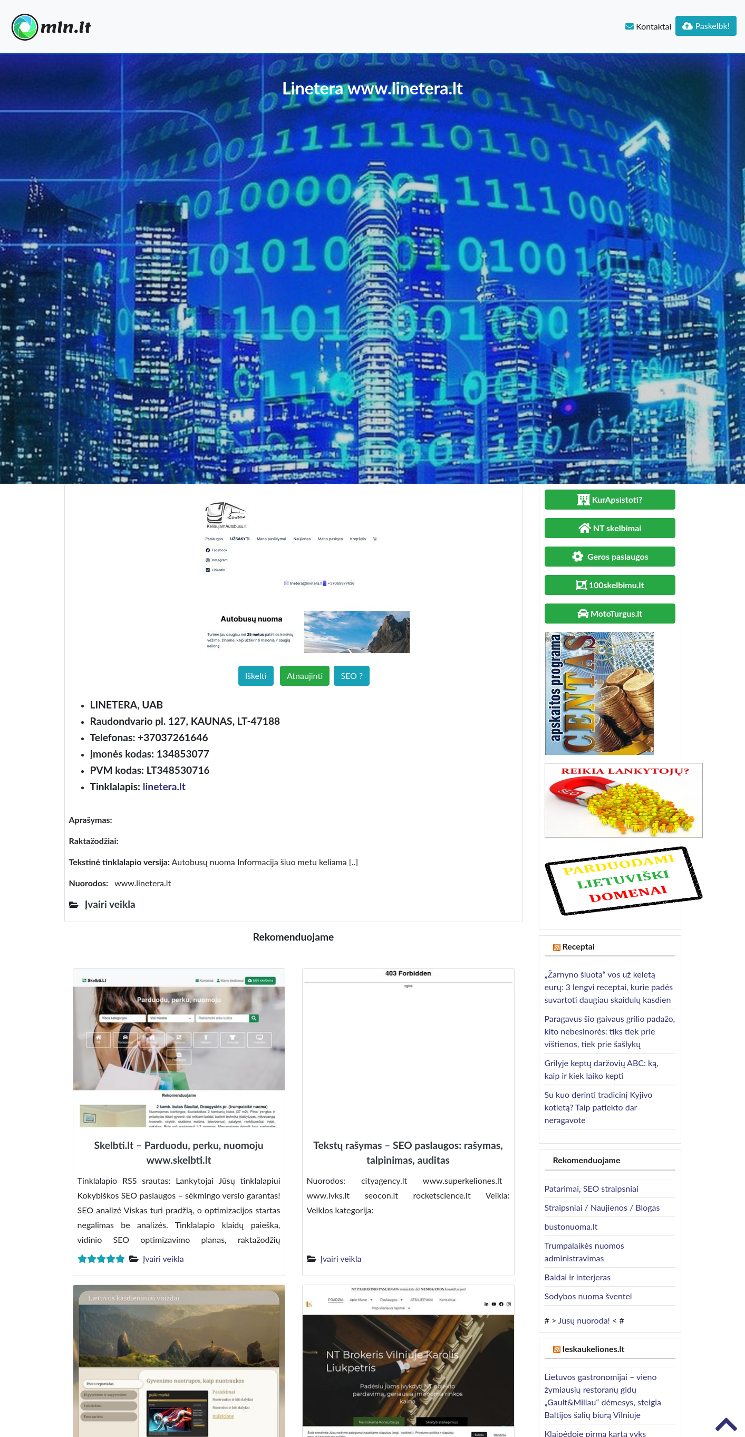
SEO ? (352, 675)
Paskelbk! (706, 26)
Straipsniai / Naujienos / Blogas (602, 1207)
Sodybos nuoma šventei (588, 1296)
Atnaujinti (305, 675)
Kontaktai (648, 26)
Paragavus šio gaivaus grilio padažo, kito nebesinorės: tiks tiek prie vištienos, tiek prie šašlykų (610, 1031)
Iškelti (256, 675)
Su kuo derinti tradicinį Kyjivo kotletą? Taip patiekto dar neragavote (599, 1107)
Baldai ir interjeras (578, 1277)
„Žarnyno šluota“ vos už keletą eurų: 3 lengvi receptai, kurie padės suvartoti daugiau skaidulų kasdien (609, 986)
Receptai (578, 946)
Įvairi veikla (163, 1258)
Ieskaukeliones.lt (593, 1349)
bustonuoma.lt (571, 1226)
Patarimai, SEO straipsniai (591, 1188)
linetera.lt (164, 786)
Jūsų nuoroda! (584, 1320)
